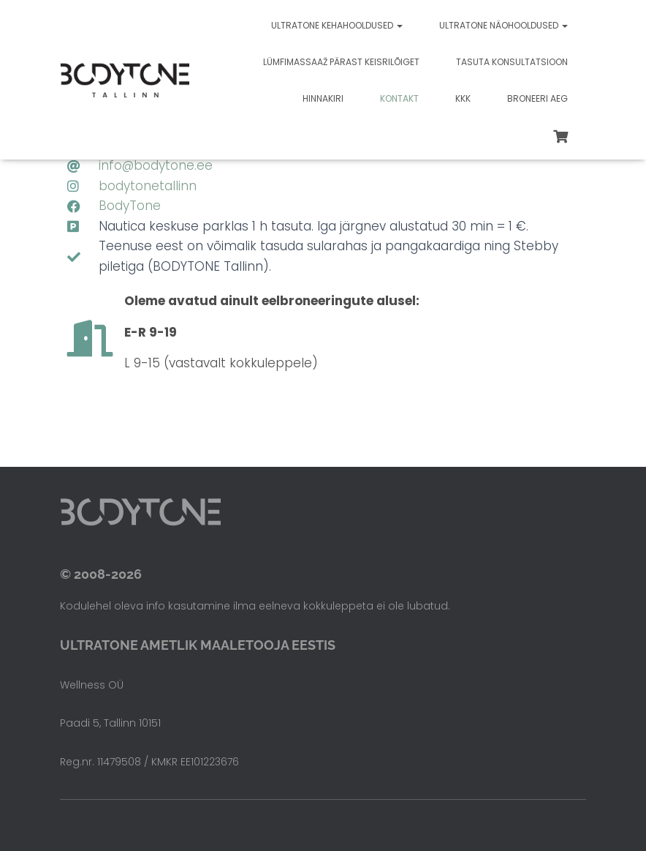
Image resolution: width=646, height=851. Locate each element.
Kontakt (399, 98)
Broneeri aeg (537, 98)
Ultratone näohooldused (503, 25)
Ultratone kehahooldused (337, 25)
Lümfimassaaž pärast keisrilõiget (341, 62)
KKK (463, 98)
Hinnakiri (323, 98)
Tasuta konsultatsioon (512, 62)
